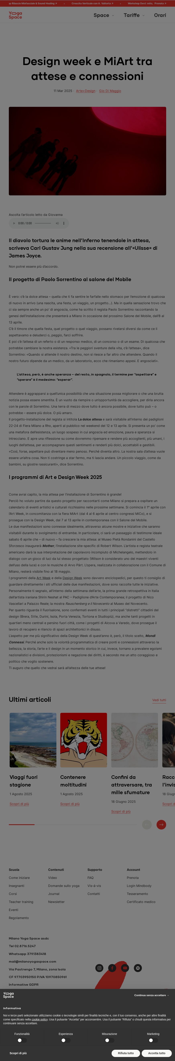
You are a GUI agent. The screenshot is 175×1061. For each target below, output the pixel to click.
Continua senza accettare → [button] (151, 995)
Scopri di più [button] (18, 1053)
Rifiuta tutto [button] (126, 1053)
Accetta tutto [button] (156, 1053)
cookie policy (40, 1019)
